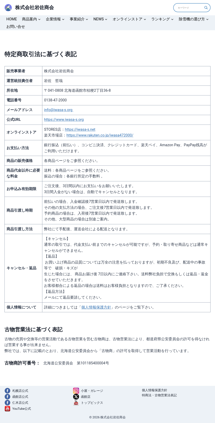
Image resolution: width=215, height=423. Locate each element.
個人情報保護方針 (96, 307)
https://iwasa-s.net (80, 129)
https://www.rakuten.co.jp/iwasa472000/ (99, 135)
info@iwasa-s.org (58, 110)
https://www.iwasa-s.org (64, 119)
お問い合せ (15, 26)
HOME (11, 19)
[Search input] (190, 7)
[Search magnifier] (206, 7)
